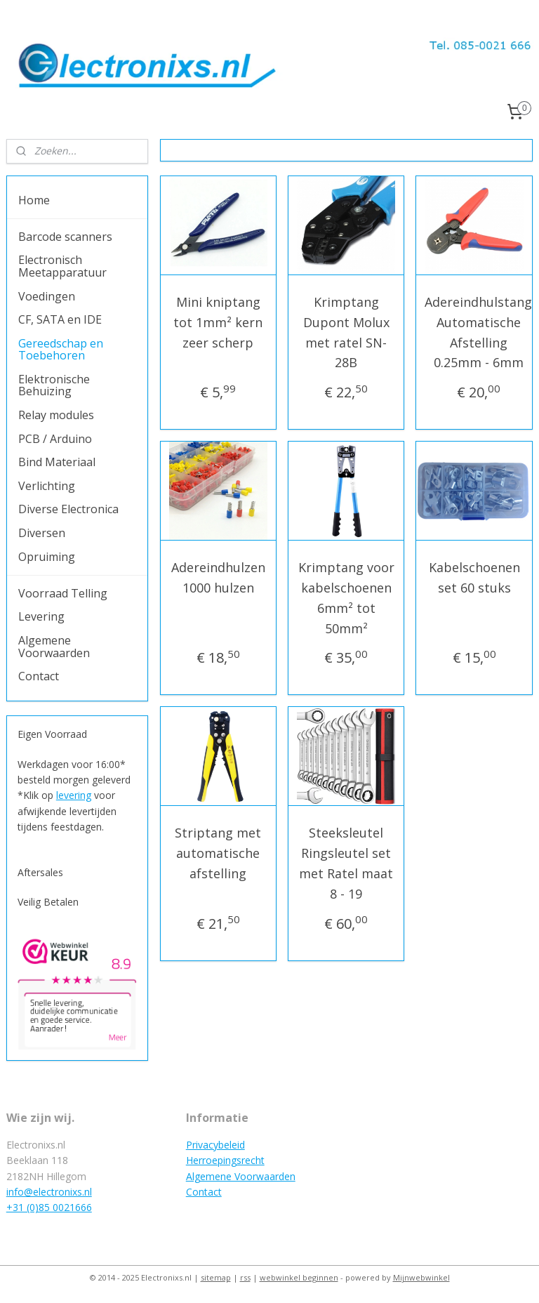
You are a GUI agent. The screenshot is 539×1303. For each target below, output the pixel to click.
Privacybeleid (215, 1144)
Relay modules (56, 415)
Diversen (41, 533)
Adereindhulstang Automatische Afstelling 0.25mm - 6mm (479, 332)
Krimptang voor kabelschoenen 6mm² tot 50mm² (346, 597)
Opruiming (46, 556)
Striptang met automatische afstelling (218, 853)
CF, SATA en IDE (60, 319)
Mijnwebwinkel (421, 1277)
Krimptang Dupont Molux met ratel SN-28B (346, 332)
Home (34, 200)
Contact (38, 676)
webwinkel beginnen (299, 1277)
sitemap (216, 1277)
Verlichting (46, 486)
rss (245, 1277)
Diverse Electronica (68, 509)
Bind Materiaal (56, 462)
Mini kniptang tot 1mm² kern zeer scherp (218, 322)
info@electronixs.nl (49, 1191)
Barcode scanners (65, 236)
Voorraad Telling (62, 593)
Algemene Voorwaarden (54, 647)
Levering (41, 616)
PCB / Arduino (55, 439)
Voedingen (46, 296)
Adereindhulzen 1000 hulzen (218, 577)
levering (73, 795)
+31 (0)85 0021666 (49, 1207)
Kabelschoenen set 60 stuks (474, 577)
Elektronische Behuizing (54, 385)
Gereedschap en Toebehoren (60, 350)
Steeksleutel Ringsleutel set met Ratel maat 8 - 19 (347, 863)
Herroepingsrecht (225, 1160)
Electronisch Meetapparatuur (62, 266)
